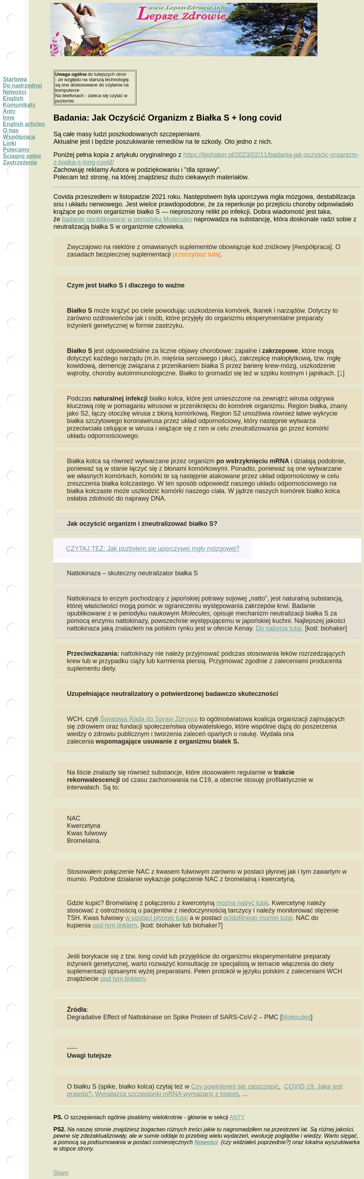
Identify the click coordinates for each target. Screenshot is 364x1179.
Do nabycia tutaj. (279, 628)
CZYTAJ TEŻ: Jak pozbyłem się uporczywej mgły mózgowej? (153, 548)
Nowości (14, 92)
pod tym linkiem (114, 925)
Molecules (296, 1017)
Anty (9, 111)
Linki (9, 143)
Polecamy (16, 150)
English (13, 98)
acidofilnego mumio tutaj (257, 917)
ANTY (237, 1117)
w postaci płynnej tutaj (156, 917)
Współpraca (19, 137)
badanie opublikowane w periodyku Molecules (127, 219)
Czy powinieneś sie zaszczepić (235, 1086)
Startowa (15, 79)
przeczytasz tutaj (196, 254)
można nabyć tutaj (242, 902)
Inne (9, 118)
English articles (24, 124)
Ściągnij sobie (22, 156)
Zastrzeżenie (20, 162)
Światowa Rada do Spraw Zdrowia (149, 719)
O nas (10, 130)
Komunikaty (19, 105)
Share (61, 1173)
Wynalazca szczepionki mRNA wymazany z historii (167, 1094)
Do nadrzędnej (22, 86)
